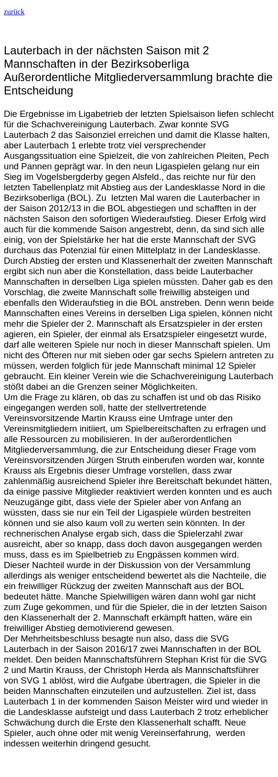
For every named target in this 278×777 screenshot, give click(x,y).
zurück (14, 12)
